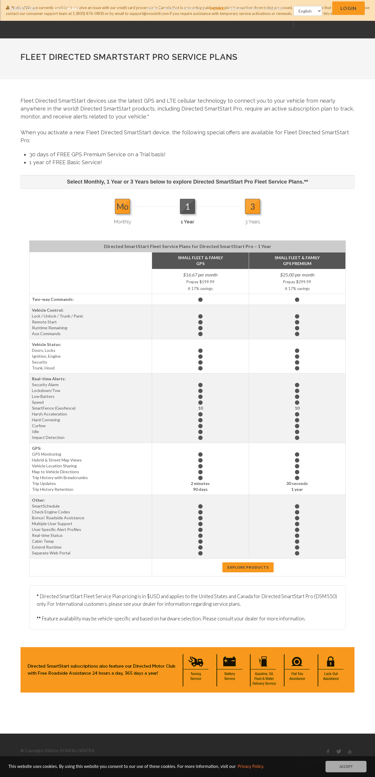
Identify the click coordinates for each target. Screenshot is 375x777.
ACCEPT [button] (346, 766)
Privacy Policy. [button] (251, 766)
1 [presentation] (187, 206)
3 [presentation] (252, 206)
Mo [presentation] (123, 206)
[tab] (122, 211)
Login (348, 8)
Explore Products (248, 567)
